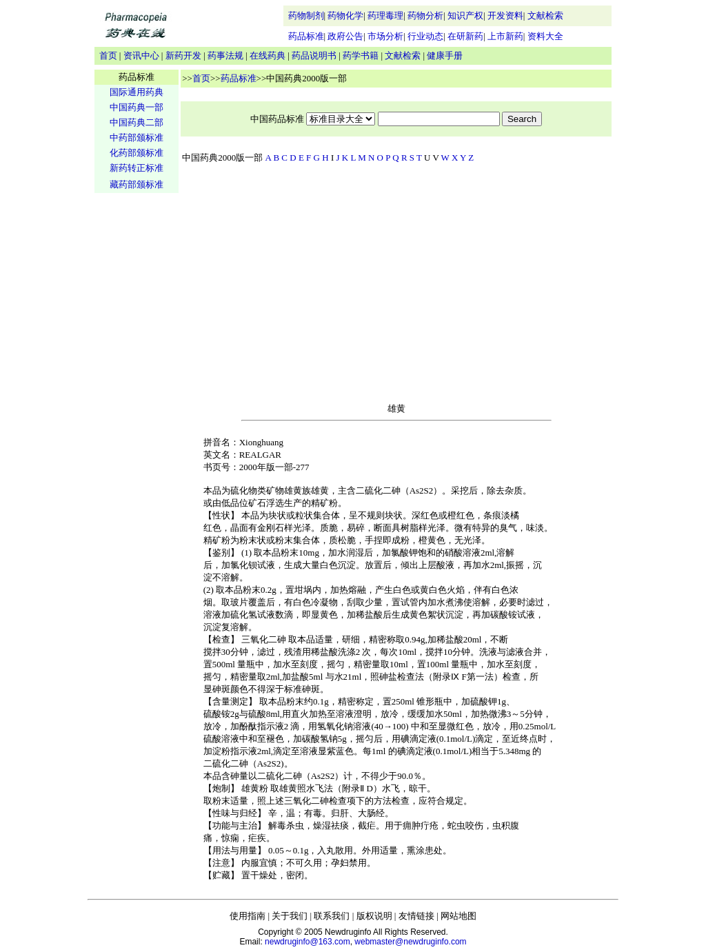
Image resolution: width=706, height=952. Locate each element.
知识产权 (465, 15)
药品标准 (306, 36)
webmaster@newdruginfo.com (410, 941)
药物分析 (425, 15)
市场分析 (385, 36)
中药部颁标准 (136, 137)
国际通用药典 (136, 92)
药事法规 (225, 55)
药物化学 (345, 15)
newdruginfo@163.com (307, 941)
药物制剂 (306, 15)
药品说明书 (314, 55)
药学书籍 (361, 55)
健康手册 (445, 55)
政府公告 (345, 36)
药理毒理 (385, 15)
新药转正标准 (136, 168)
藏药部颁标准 (136, 184)
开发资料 (505, 15)
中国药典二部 (136, 122)
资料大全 (545, 36)
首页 (108, 55)
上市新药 (505, 36)
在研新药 (465, 36)
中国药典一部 (136, 107)
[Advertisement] (136, 411)
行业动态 (425, 36)
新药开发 (183, 55)
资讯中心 (141, 55)
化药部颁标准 (136, 153)
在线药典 (267, 55)
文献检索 (545, 15)
